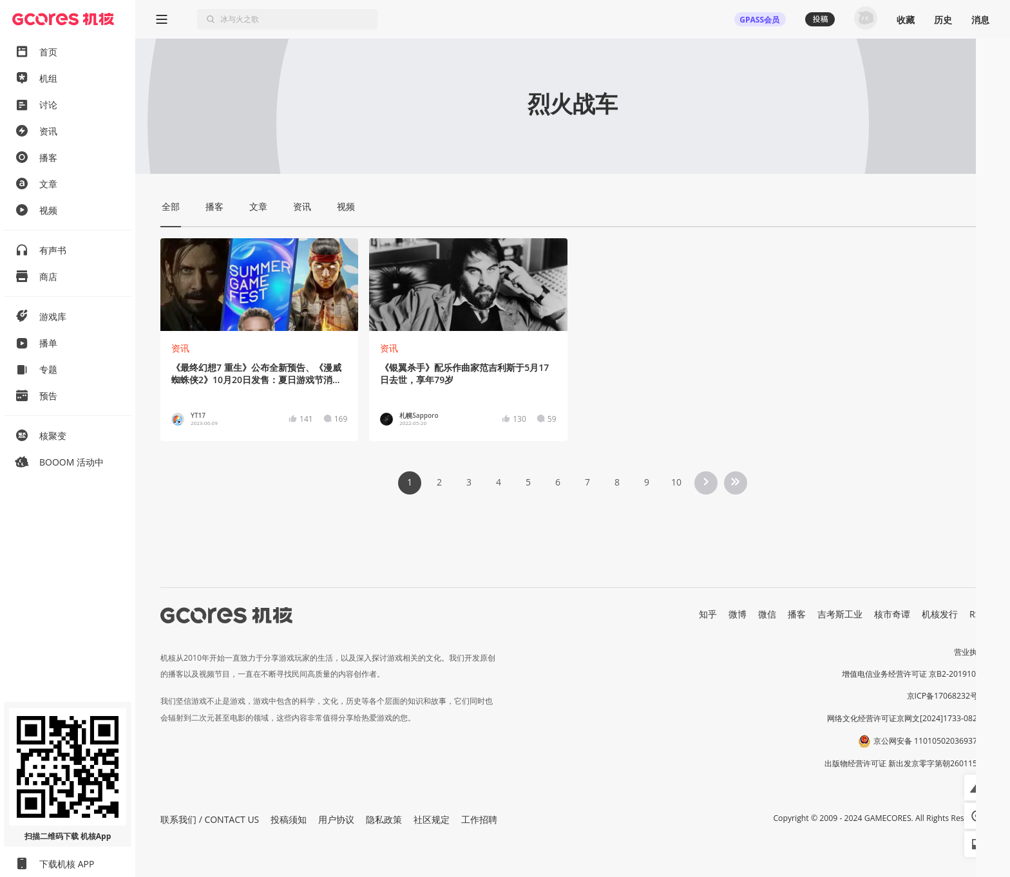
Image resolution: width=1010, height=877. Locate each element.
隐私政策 (384, 819)
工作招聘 (479, 819)
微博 (738, 614)
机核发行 (940, 614)
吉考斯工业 (839, 614)
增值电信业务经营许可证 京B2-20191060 (913, 673)
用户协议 (336, 819)
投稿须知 (289, 819)
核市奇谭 (892, 614)
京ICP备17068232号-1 (946, 695)
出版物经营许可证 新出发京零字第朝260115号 (904, 763)
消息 (980, 20)
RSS (977, 614)
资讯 (180, 348)
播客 (797, 614)
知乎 (708, 614)
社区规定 (432, 819)
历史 (943, 20)
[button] (977, 787)
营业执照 (969, 651)
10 (676, 482)
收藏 (906, 20)
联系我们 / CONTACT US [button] (209, 819)
